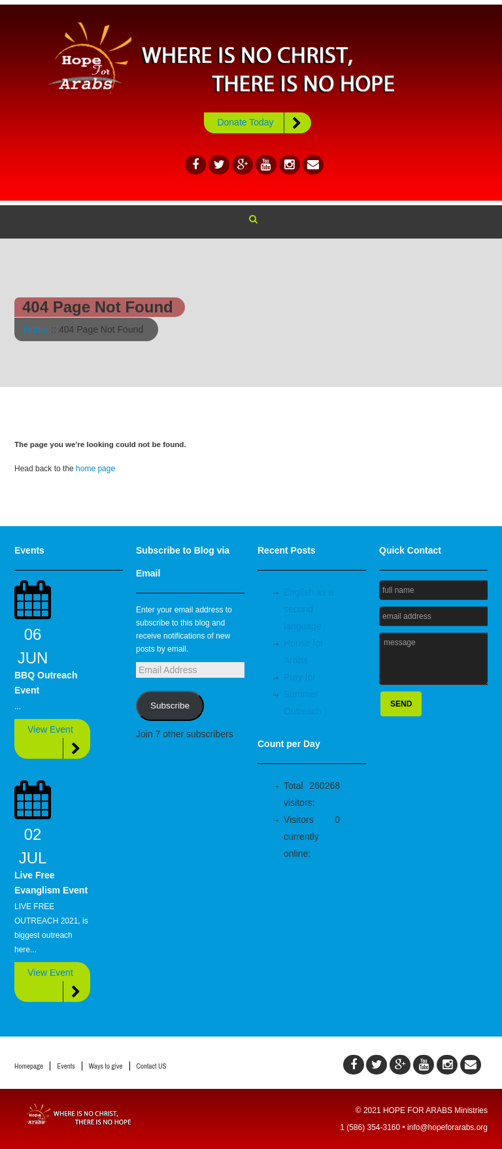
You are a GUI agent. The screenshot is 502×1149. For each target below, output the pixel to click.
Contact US (152, 1066)
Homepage (28, 1066)
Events (66, 1066)
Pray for (300, 677)
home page (95, 468)
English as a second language (308, 609)
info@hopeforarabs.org (447, 1127)
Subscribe (170, 705)
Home (36, 329)
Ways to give (106, 1066)
